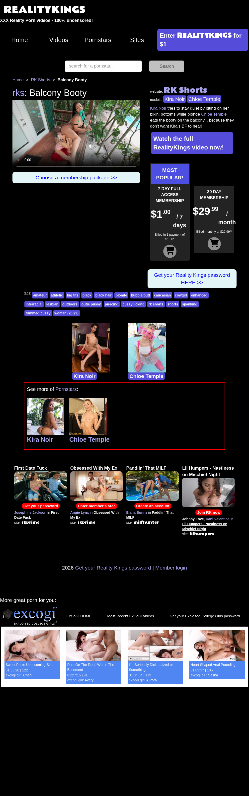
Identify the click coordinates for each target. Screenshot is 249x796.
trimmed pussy (38, 313)
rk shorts (156, 304)
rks (18, 93)
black (87, 295)
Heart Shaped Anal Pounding (213, 665)
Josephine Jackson (30, 512)
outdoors (70, 304)
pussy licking (133, 304)
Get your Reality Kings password (113, 568)
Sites (137, 39)
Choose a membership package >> (76, 177)
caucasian (162, 295)
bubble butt (140, 295)
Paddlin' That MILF (146, 468)
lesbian (52, 304)
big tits (73, 295)
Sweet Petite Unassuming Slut (29, 665)
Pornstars (97, 39)
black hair (103, 295)
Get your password (40, 506)
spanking (189, 304)
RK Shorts (40, 79)
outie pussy (91, 304)
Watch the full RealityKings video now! (188, 143)
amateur (40, 295)
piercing (111, 304)
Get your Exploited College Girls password (205, 616)
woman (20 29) (67, 313)
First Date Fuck (30, 468)
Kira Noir (175, 99)
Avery (89, 680)
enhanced (199, 295)
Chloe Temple (204, 99)
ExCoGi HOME (78, 616)
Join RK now (208, 512)
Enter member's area (97, 506)
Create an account (152, 506)
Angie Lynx (79, 512)
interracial (34, 304)
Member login (171, 568)
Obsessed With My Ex (93, 468)
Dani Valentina (218, 519)
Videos (58, 39)
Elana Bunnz (136, 512)
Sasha (213, 675)
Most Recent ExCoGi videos (130, 616)
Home (19, 39)
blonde (121, 295)
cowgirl (181, 295)
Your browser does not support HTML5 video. (76, 136)
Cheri (27, 675)
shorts (172, 304)
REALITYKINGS (44, 9)
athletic (57, 295)
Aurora (151, 680)
